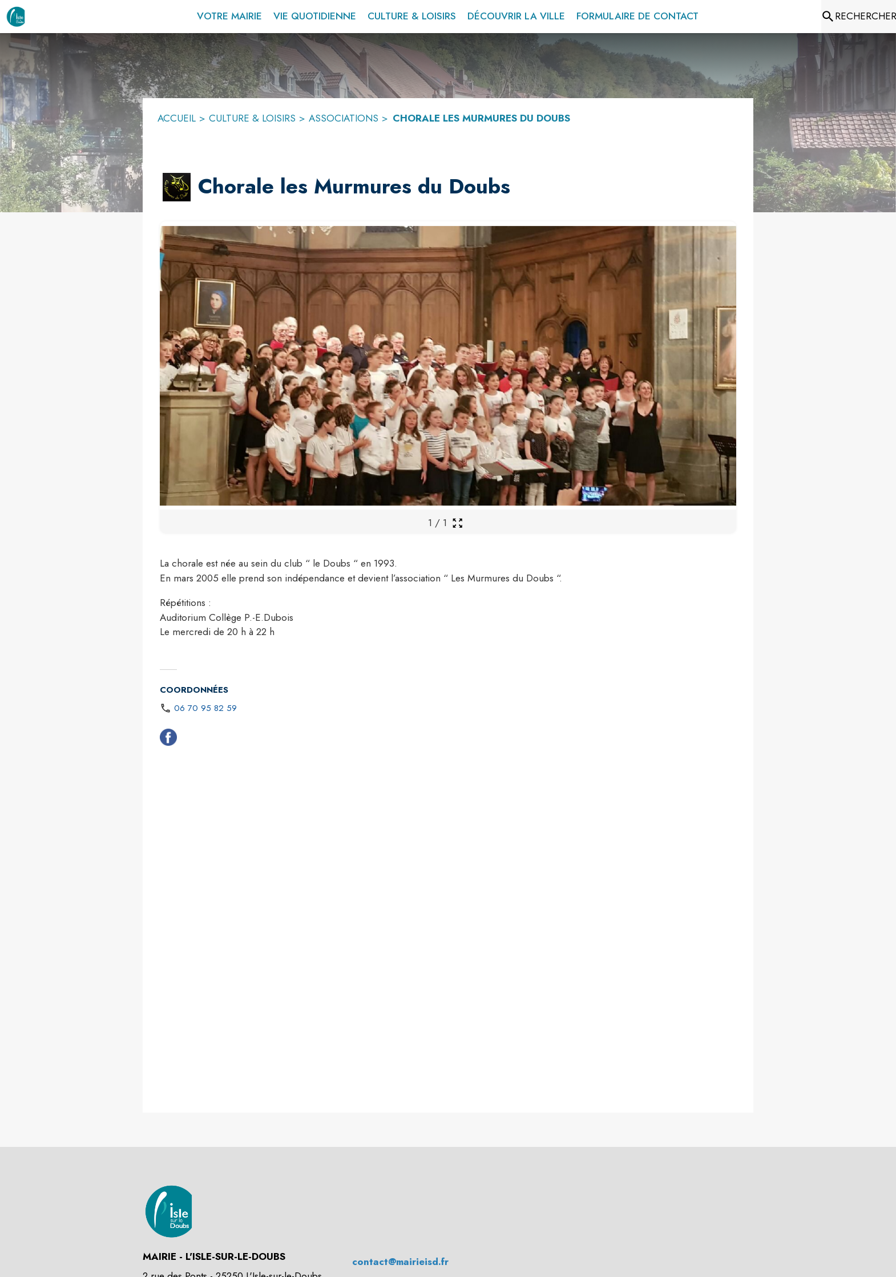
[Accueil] (16, 16)
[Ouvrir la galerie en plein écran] (457, 523)
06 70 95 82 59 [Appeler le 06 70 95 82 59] (205, 708)
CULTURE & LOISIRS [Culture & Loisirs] (252, 118)
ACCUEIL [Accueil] (177, 118)
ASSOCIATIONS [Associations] (343, 118)
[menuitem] (229, 14)
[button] (176, 187)
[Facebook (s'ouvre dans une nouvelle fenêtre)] (168, 739)
